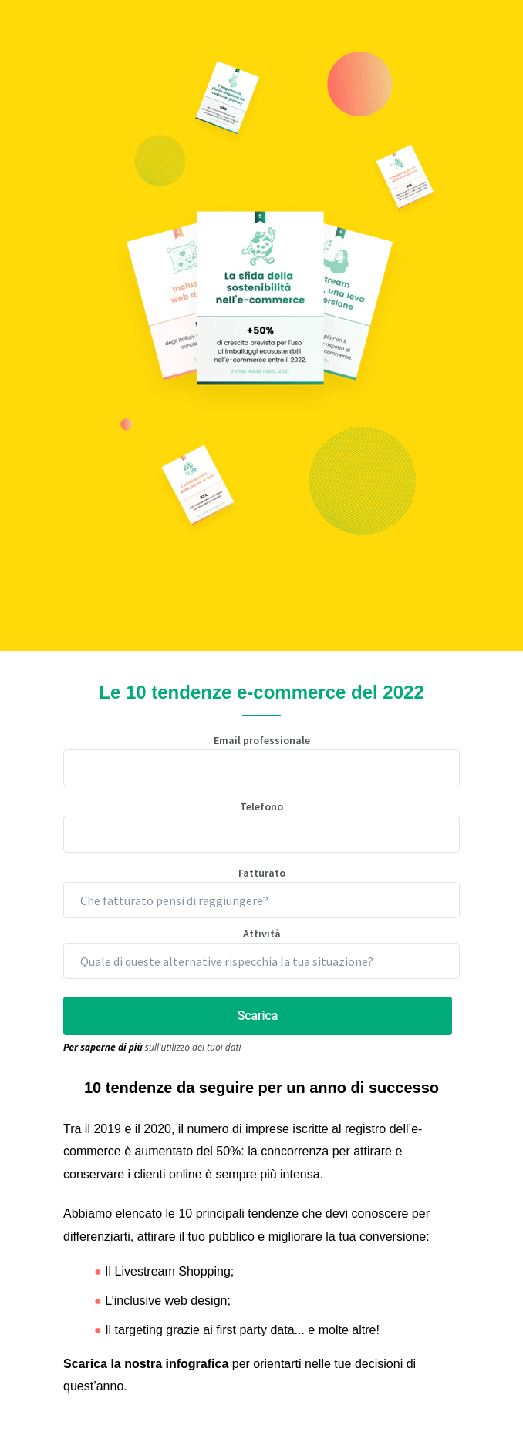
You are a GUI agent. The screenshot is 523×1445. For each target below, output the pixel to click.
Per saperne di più (103, 1047)
